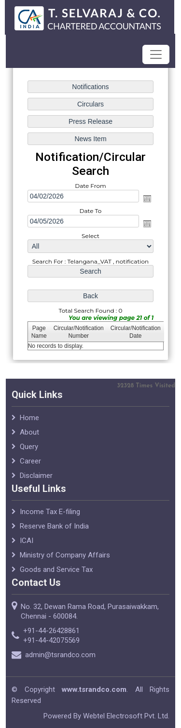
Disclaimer (36, 479)
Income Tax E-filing (50, 515)
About (29, 436)
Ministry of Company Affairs (65, 559)
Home (29, 421)
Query (29, 450)
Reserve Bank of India (54, 530)
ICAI (26, 544)
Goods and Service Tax (56, 573)
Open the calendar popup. (147, 198)
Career (30, 465)
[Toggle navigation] (155, 54)
